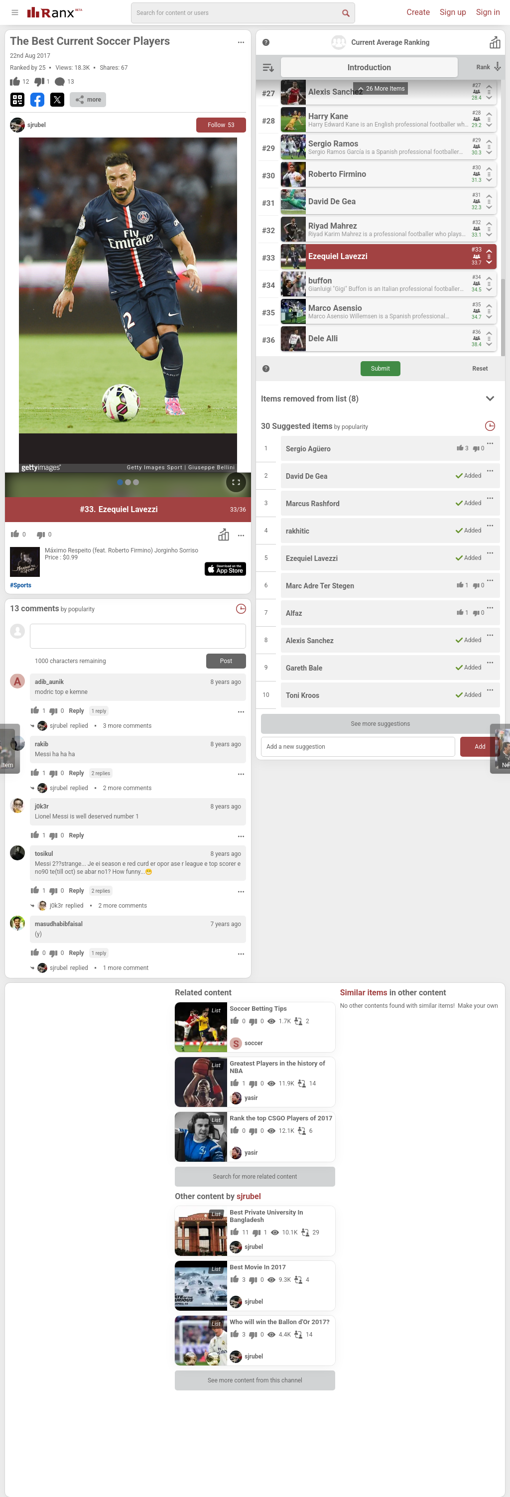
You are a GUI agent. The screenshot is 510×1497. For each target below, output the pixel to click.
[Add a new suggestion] (358, 747)
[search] (243, 12)
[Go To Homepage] (55, 11)
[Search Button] (345, 12)
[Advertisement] (90, 1050)
